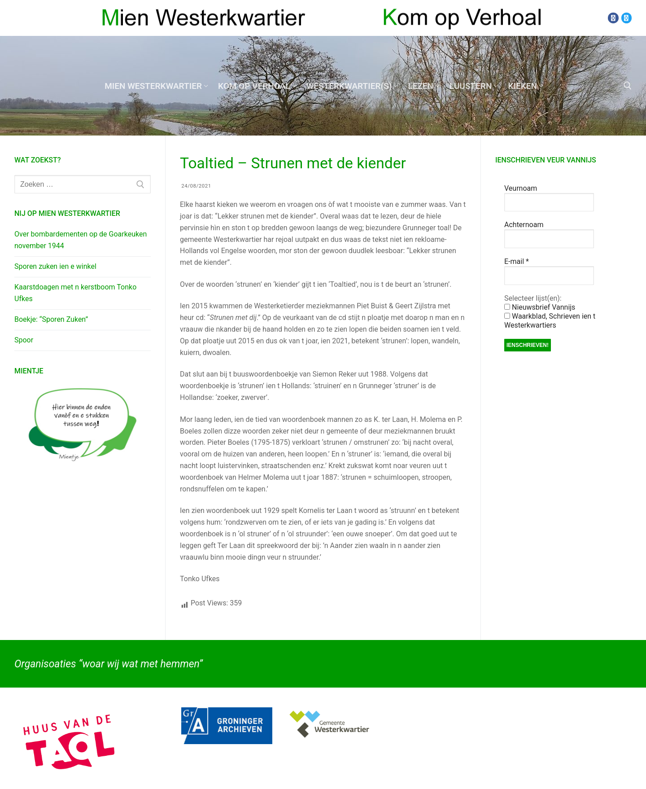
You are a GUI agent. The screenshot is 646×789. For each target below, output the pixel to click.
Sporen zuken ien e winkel (55, 266)
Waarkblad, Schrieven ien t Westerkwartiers (549, 320)
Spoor (23, 340)
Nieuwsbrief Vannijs (539, 307)
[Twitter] (626, 18)
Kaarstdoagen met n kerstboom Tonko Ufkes (75, 293)
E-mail (516, 261)
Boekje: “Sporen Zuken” (51, 319)
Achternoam (523, 224)
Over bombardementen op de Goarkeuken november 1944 (80, 240)
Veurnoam (520, 188)
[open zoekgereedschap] (628, 86)
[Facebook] (613, 18)
